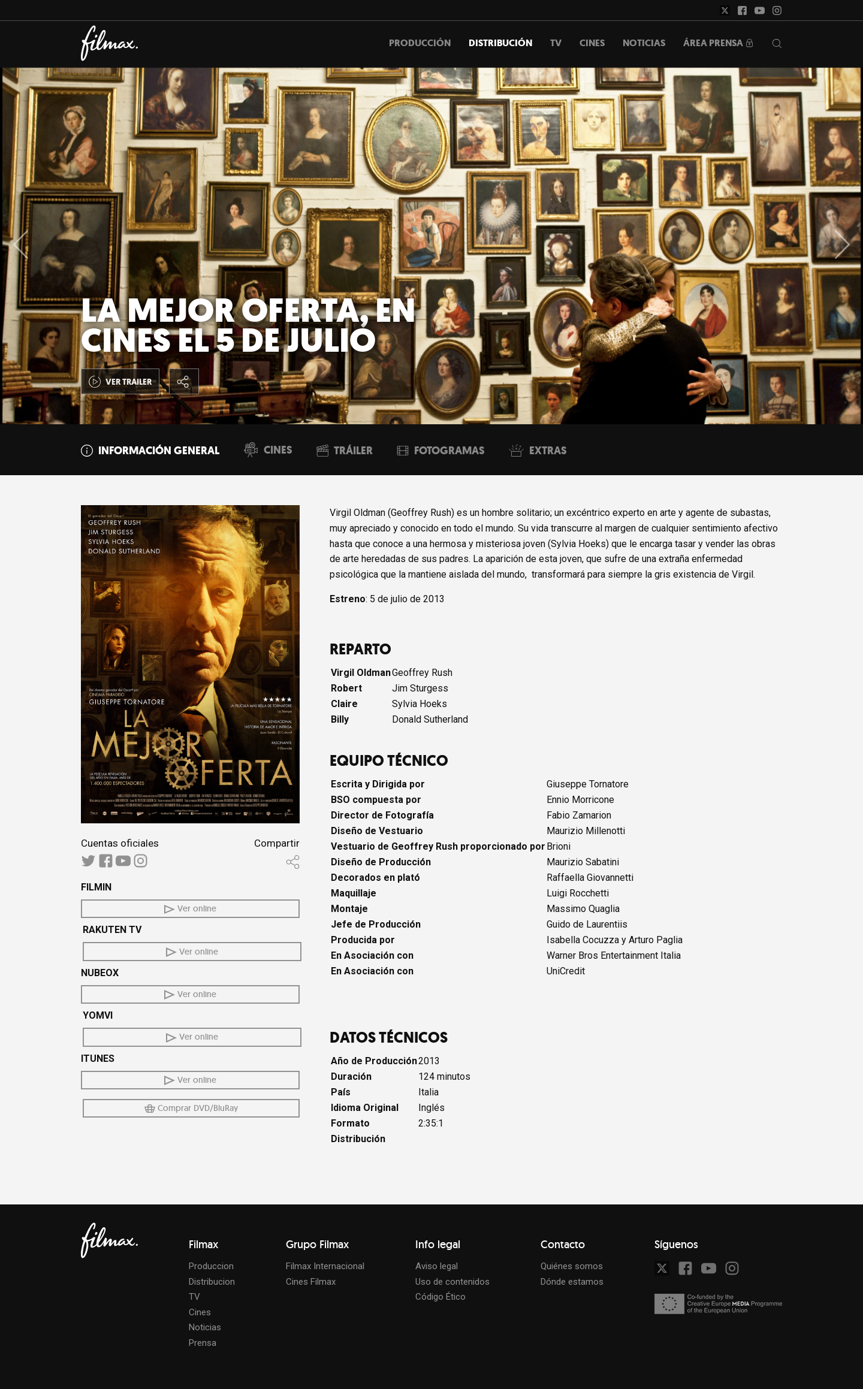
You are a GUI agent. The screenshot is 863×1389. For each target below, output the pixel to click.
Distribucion (212, 1281)
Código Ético (440, 1296)
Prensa (202, 1342)
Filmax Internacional (325, 1266)
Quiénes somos (572, 1266)
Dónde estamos (572, 1281)
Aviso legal (436, 1266)
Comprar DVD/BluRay (191, 1108)
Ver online (190, 908)
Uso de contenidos (452, 1281)
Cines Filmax (311, 1281)
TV (194, 1296)
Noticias (205, 1327)
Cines (200, 1312)
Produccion (211, 1266)
